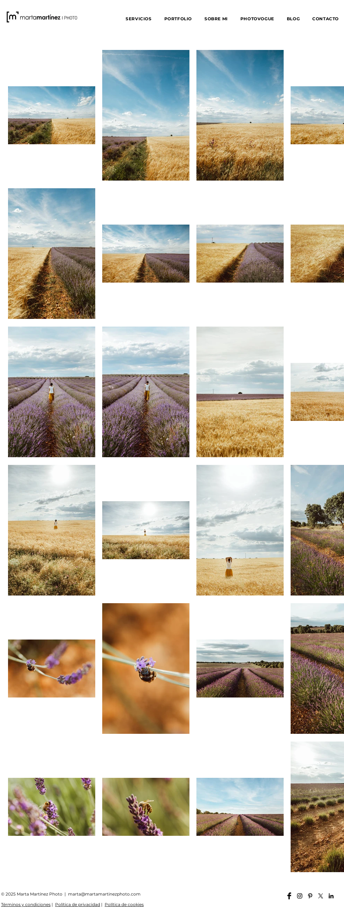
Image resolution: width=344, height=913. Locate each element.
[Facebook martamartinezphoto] (289, 895)
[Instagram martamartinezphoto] (299, 895)
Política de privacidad (77, 904)
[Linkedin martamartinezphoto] (331, 895)
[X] (320, 895)
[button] (138, 18)
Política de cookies (124, 904)
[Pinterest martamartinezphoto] (310, 895)
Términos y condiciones (26, 904)
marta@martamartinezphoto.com (104, 894)
